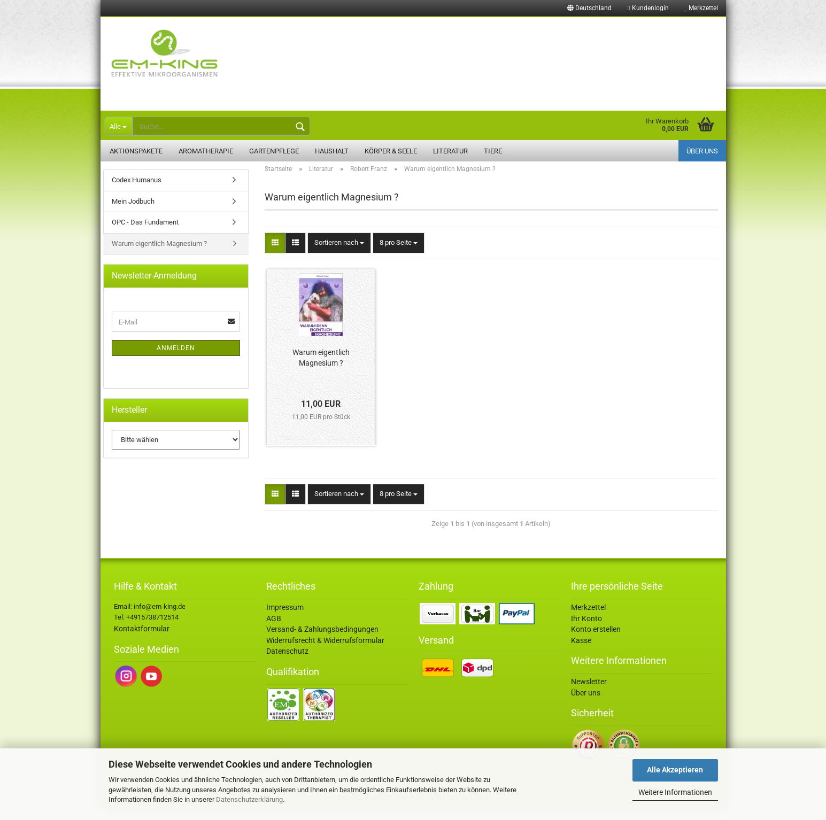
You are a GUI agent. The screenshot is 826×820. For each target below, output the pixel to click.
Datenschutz (287, 663)
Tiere (493, 151)
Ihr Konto (586, 630)
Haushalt (332, 151)
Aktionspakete (136, 151)
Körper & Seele (391, 151)
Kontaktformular (141, 641)
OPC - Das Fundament (145, 234)
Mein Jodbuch (133, 214)
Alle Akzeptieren (675, 769)
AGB (273, 630)
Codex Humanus (136, 192)
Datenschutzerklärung (249, 799)
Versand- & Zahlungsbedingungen (322, 641)
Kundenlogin (648, 8)
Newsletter (589, 694)
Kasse (581, 652)
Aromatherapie (206, 151)
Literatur (450, 151)
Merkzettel (701, 8)
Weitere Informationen (675, 792)
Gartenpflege (274, 151)
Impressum (285, 619)
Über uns (702, 151)
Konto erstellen (596, 641)
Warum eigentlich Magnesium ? (321, 370)
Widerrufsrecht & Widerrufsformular (325, 652)
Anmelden (176, 360)
